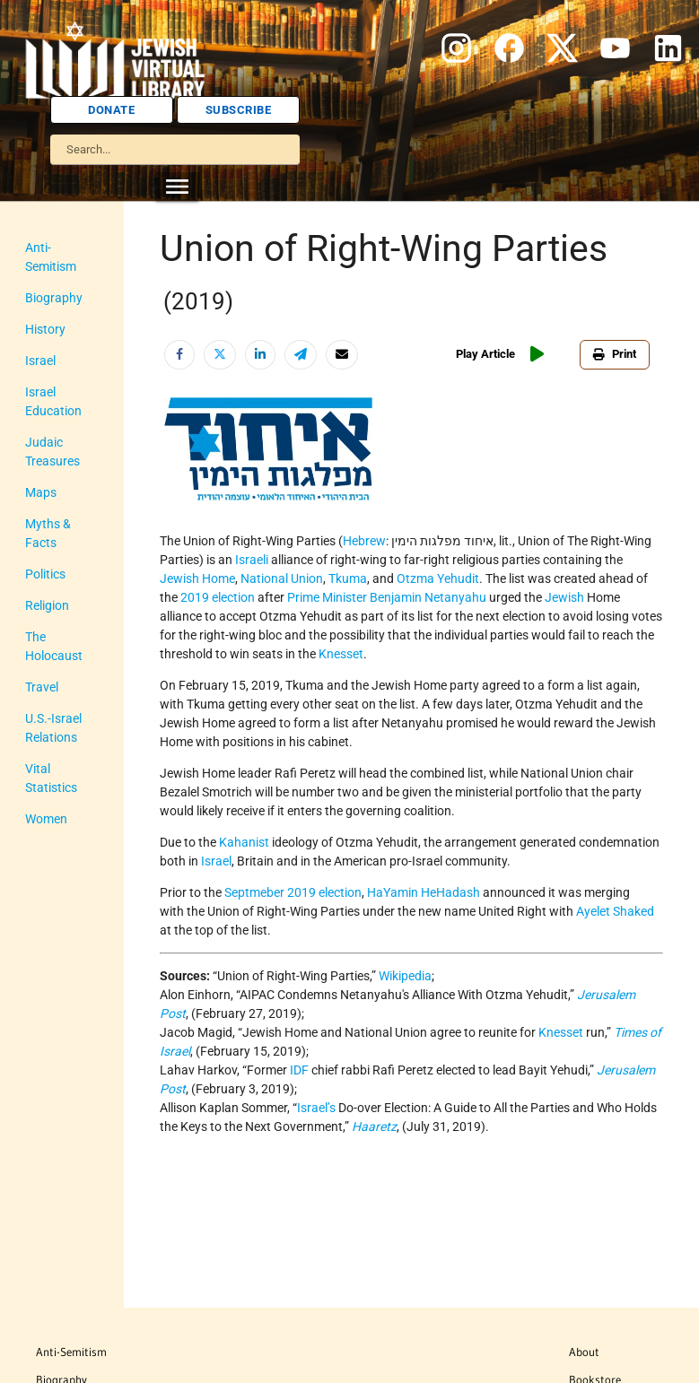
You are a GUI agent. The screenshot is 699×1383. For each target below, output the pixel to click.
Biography (54, 279)
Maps (41, 473)
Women (46, 743)
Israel (40, 342)
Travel (41, 630)
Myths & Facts (65, 505)
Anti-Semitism (63, 247)
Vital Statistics (65, 712)
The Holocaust (65, 599)
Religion (47, 568)
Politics (45, 536)
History (45, 310)
